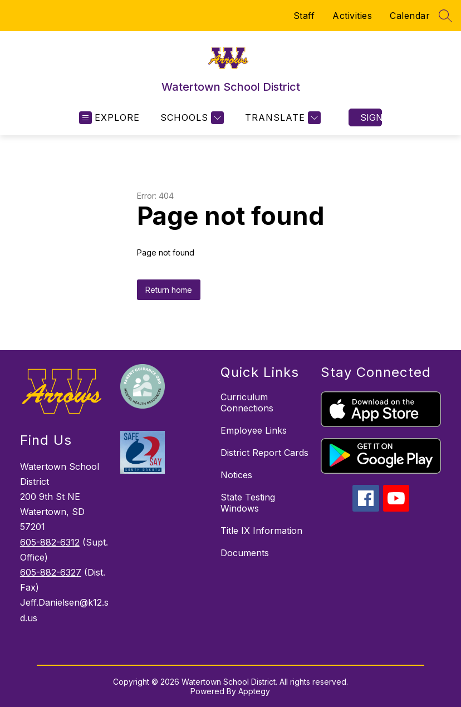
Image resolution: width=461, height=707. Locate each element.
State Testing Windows (247, 503)
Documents (244, 552)
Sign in (371, 117)
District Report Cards (264, 452)
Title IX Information (261, 530)
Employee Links (253, 430)
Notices (236, 474)
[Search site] (445, 15)
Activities (352, 15)
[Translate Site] (281, 118)
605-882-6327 (50, 572)
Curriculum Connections (246, 402)
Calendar (410, 15)
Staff (304, 15)
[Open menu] (109, 118)
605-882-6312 (50, 542)
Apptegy (254, 691)
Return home (168, 289)
